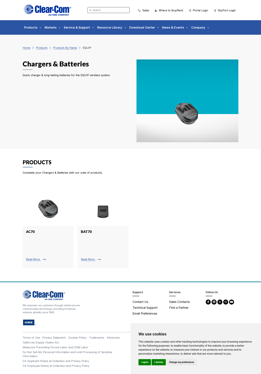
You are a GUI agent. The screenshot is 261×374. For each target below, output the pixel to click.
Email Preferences (144, 313)
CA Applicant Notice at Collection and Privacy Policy (56, 361)
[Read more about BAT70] (103, 226)
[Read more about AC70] (48, 226)
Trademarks (96, 337)
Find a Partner (178, 307)
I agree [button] (144, 362)
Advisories (113, 337)
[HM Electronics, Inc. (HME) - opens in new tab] (29, 322)
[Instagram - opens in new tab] (225, 302)
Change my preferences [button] (181, 362)
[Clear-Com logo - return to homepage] (48, 10)
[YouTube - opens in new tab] (231, 302)
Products (41, 47)
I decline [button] (158, 362)
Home (26, 47)
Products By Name (65, 47)
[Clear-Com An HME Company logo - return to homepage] (44, 295)
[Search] (108, 10)
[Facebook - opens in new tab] (208, 302)
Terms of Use (31, 337)
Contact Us (140, 302)
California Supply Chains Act (41, 342)
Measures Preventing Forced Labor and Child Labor (55, 347)
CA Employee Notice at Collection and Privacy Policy (56, 365)
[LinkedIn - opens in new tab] (214, 302)
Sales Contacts (179, 302)
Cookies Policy (77, 337)
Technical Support (144, 307)
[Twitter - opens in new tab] (219, 302)
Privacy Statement (54, 337)
